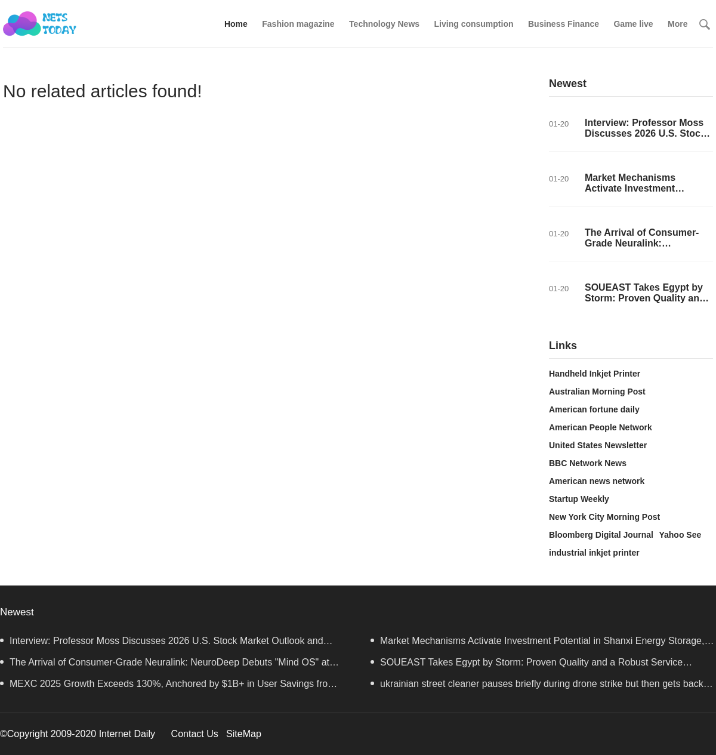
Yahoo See (680, 535)
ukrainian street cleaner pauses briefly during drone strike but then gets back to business (542, 687)
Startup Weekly (579, 499)
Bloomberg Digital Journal (601, 535)
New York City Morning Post (604, 517)
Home (236, 24)
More (677, 24)
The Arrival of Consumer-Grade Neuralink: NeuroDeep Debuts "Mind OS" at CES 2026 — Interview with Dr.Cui (164, 665)
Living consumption (474, 24)
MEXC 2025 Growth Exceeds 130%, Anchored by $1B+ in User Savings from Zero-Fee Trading (168, 687)
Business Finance (563, 24)
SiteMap (243, 734)
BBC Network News (587, 463)
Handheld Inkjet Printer (594, 373)
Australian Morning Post (597, 391)
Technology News (384, 24)
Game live (633, 24)
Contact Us (194, 734)
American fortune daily (594, 409)
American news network (596, 481)
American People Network (600, 427)
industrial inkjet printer (594, 552)
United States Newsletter (598, 445)
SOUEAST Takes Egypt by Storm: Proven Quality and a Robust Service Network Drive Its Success (645, 303)
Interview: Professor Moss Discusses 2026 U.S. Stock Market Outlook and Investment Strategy (645, 139)
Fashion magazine (298, 24)
